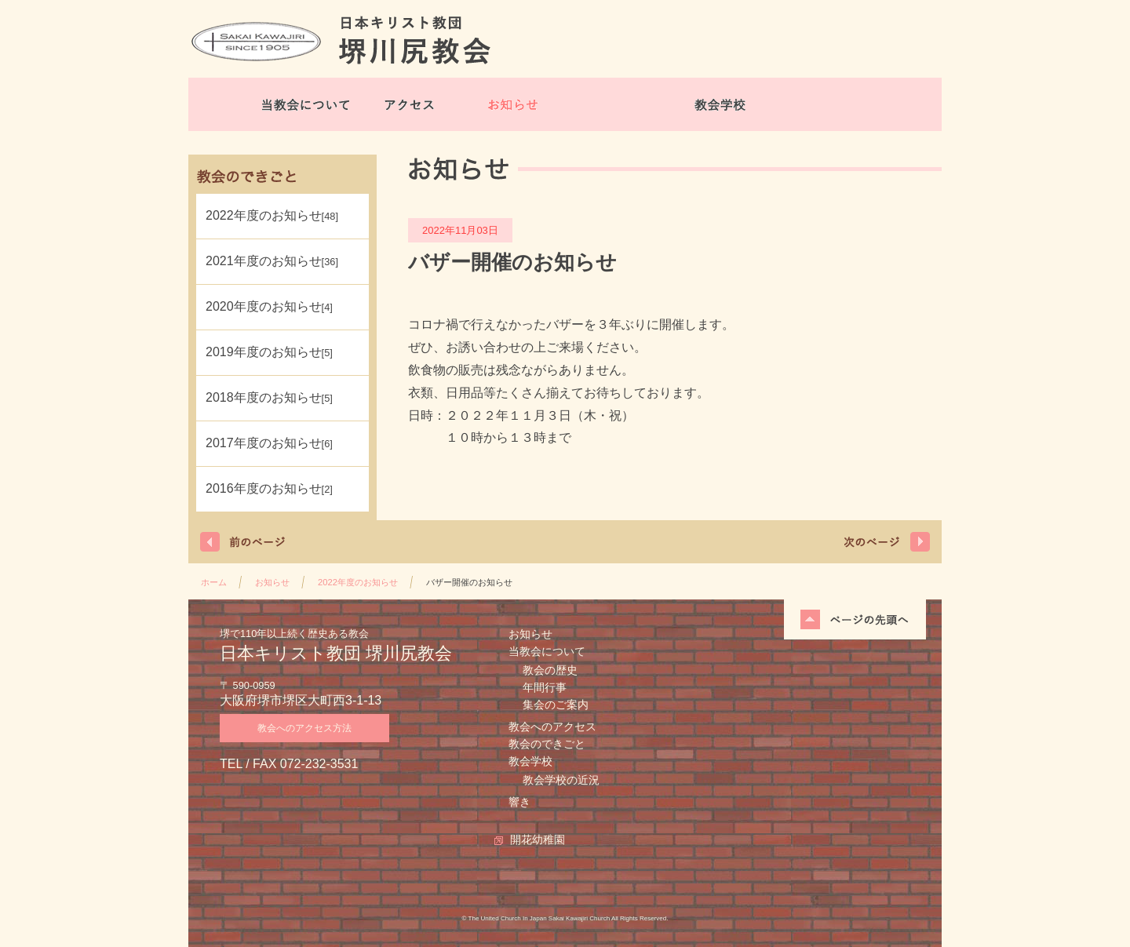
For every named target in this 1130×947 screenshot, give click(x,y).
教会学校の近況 (561, 780)
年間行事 (545, 687)
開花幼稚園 (824, 104)
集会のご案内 (556, 704)
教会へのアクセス (552, 726)
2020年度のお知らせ (269, 306)
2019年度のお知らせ (269, 352)
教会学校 (720, 104)
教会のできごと (617, 104)
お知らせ (513, 104)
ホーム (214, 582)
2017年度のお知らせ (269, 443)
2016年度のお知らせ (269, 488)
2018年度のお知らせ (269, 397)
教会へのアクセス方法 (304, 728)
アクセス (409, 104)
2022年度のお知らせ (272, 215)
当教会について (306, 104)
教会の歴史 (550, 670)
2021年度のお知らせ (272, 261)
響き (519, 802)
